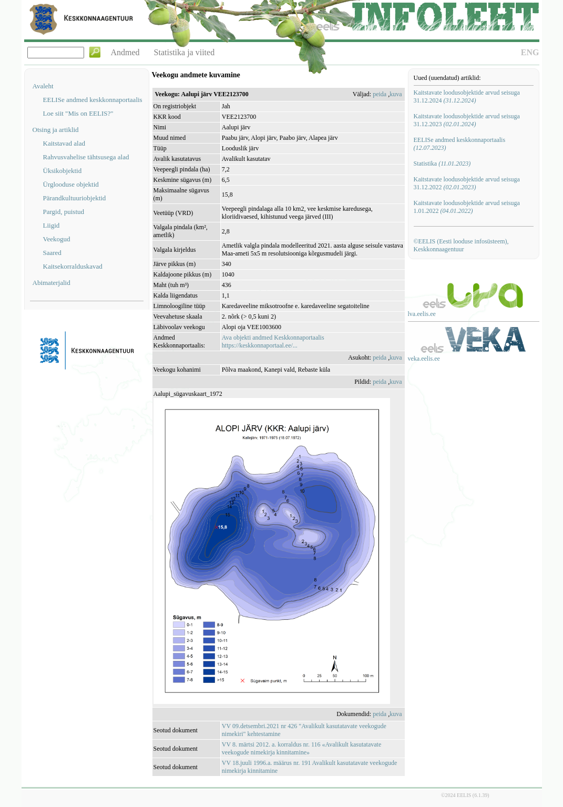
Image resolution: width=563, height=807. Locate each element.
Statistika (442, 163)
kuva (396, 94)
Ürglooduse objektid (71, 184)
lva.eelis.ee (422, 314)
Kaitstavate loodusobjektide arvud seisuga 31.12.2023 (467, 120)
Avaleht (43, 86)
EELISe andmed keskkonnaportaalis (92, 100)
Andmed (125, 52)
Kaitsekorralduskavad (73, 266)
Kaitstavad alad (64, 143)
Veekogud (56, 239)
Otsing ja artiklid (56, 130)
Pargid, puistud (64, 212)
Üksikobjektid (62, 171)
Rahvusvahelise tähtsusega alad (86, 157)
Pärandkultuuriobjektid (74, 198)
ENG (530, 52)
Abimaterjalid (51, 283)
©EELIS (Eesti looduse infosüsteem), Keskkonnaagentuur (461, 245)
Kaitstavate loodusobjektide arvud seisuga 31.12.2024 (467, 96)
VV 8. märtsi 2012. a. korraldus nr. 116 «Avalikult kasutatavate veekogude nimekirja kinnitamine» (301, 748)
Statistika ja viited (184, 52)
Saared (52, 253)
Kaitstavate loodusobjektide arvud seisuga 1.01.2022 (467, 206)
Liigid (51, 225)
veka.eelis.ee (424, 358)
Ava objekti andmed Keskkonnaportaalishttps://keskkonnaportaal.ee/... (273, 341)
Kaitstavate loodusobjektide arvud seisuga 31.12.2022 (467, 183)
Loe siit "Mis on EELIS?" (78, 113)
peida (379, 94)
